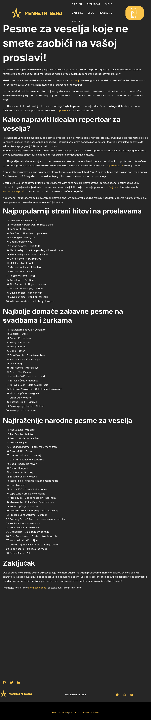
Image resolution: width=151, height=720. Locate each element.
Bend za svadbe (60, 712)
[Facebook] (4, 682)
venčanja (75, 80)
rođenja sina (112, 187)
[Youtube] (131, 694)
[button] (134, 13)
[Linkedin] (18, 682)
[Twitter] (11, 682)
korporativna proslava (15, 191)
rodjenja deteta (114, 165)
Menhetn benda (37, 587)
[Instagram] (124, 694)
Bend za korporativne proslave (84, 712)
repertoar (62, 110)
